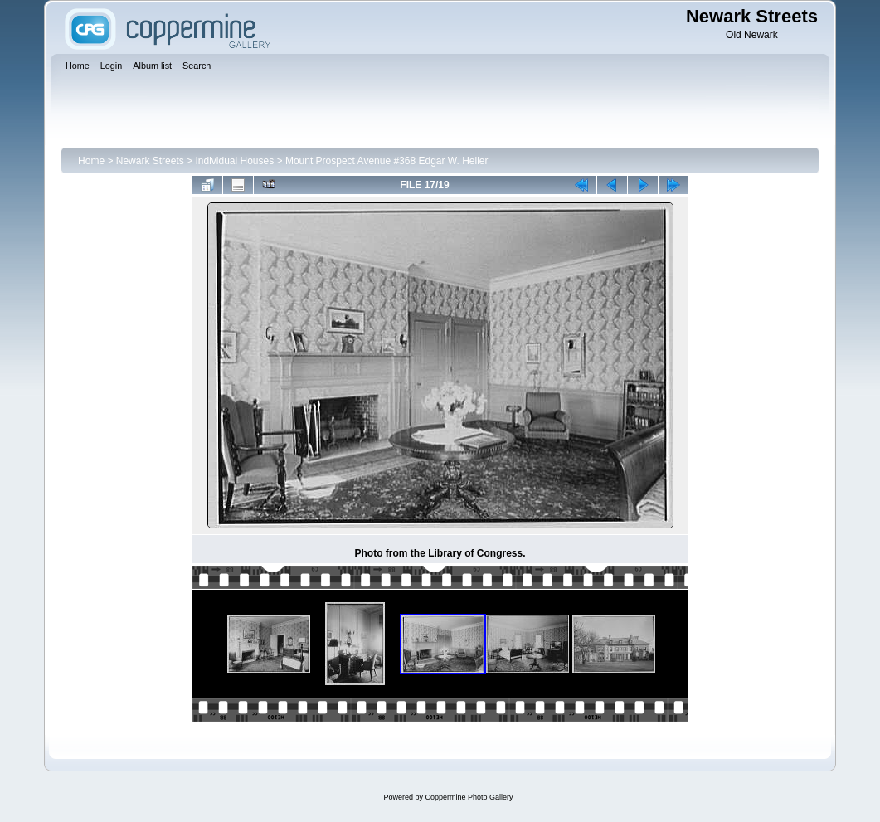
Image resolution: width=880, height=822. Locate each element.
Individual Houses (234, 161)
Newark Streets (150, 161)
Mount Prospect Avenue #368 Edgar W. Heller (387, 161)
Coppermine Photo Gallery (469, 797)
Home (91, 161)
